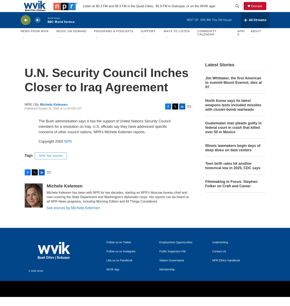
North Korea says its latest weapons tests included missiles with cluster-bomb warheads (233, 114)
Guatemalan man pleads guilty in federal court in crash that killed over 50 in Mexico (233, 136)
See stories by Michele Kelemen (73, 216)
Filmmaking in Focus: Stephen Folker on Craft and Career (231, 193)
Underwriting (220, 251)
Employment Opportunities (175, 251)
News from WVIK (35, 40)
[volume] (37, 29)
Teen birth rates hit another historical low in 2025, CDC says (232, 175)
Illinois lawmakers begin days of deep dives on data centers (232, 157)
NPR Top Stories (51, 164)
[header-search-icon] (239, 10)
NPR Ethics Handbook (226, 269)
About (255, 40)
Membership (167, 278)
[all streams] (255, 29)
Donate (259, 10)
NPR (68, 150)
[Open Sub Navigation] (23, 46)
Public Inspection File (172, 260)
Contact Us (219, 260)
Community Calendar (207, 42)
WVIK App (113, 278)
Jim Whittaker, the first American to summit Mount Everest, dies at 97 (233, 91)
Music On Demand (72, 40)
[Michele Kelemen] (34, 204)
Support (148, 40)
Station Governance (171, 269)
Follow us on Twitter (119, 251)
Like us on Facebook (119, 269)
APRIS (241, 42)
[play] (25, 29)
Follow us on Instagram (121, 260)
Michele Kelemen (54, 114)
